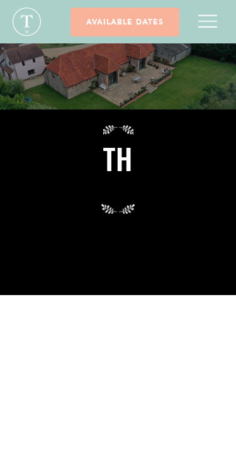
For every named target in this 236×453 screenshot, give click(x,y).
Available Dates (125, 22)
